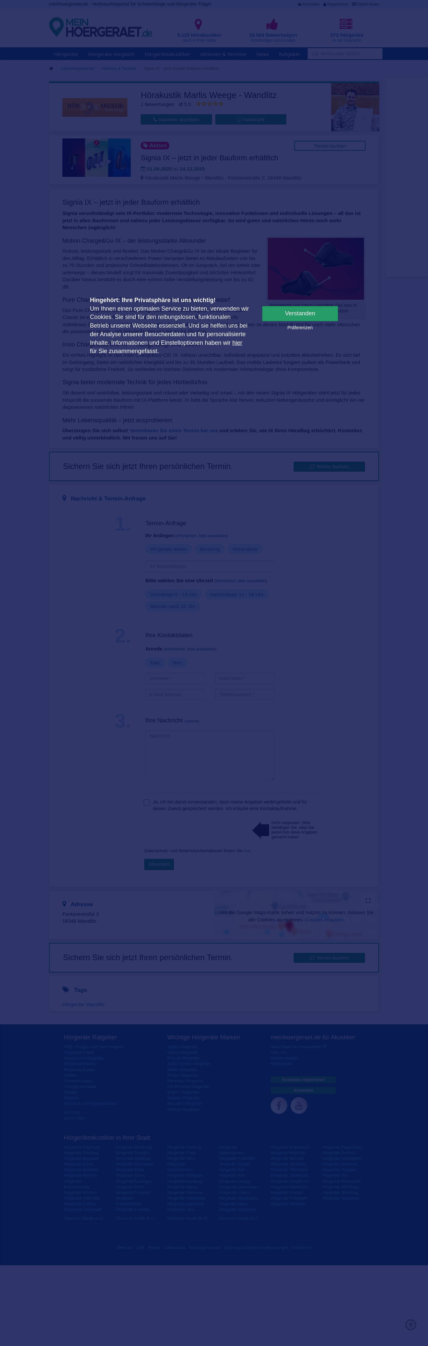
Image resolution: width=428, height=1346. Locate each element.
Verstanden (300, 313)
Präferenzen (300, 327)
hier (237, 342)
